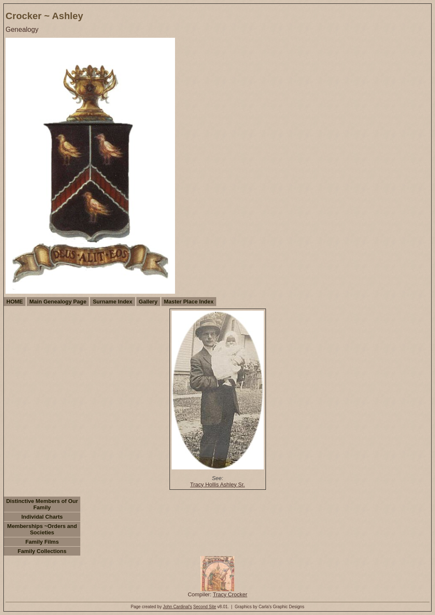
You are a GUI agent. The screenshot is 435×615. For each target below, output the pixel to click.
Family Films (42, 542)
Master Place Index (189, 301)
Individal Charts (42, 517)
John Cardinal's (177, 606)
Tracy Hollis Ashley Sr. (217, 484)
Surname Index (112, 301)
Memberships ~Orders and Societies (42, 529)
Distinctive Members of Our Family (42, 504)
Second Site (204, 606)
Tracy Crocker (230, 594)
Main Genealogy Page (57, 301)
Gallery (148, 301)
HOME (14, 301)
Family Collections (42, 551)
